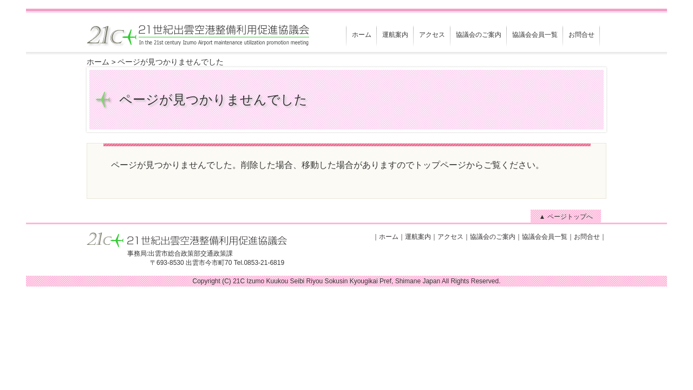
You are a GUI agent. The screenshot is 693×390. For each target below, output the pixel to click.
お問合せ (581, 34)
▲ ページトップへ (565, 216)
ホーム (361, 34)
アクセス (432, 34)
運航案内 (395, 34)
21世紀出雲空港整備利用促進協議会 (187, 37)
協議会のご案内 (478, 34)
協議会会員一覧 (535, 34)
